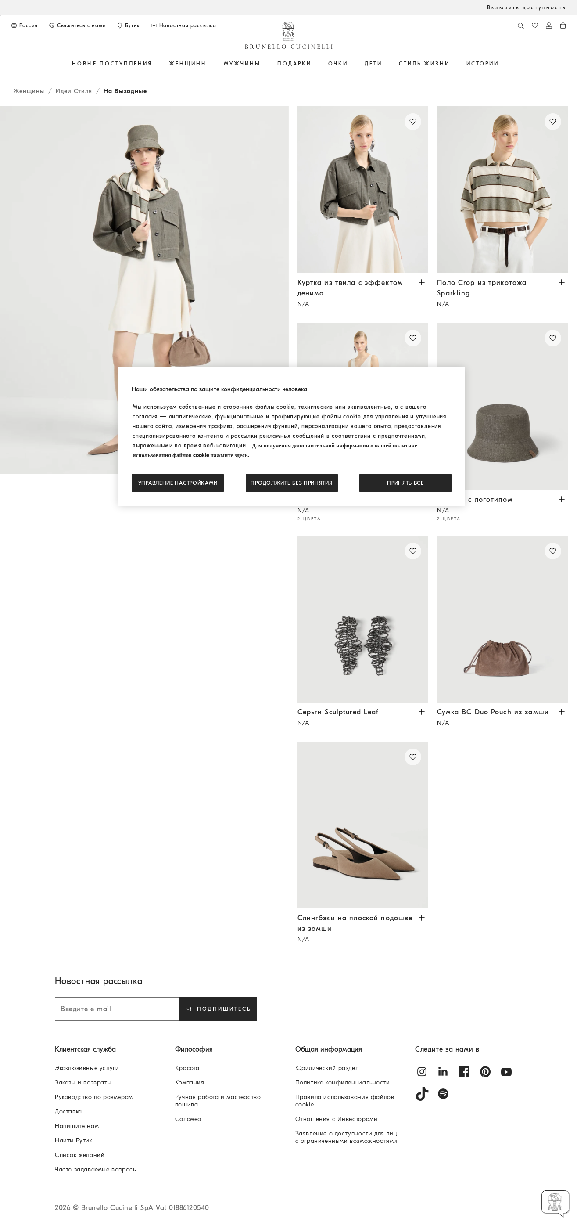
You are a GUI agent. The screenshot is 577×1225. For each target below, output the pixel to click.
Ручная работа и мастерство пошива (218, 1100)
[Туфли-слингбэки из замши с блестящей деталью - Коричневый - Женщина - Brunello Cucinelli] (363, 825)
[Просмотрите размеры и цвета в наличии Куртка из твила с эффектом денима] (421, 281)
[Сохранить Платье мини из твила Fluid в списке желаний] (413, 338)
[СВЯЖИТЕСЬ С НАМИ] (77, 25)
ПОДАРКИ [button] (294, 64)
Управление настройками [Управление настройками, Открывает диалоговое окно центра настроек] (178, 483)
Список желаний (79, 1155)
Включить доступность (526, 7)
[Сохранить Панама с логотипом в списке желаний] (553, 338)
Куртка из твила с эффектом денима (356, 294)
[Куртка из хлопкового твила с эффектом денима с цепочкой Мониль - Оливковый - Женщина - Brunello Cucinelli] (363, 189)
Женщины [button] (188, 64)
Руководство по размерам (94, 1097)
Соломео (188, 1119)
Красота (187, 1068)
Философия (194, 1049)
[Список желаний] (534, 25)
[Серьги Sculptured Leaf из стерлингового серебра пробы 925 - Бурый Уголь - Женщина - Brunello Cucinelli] (363, 619)
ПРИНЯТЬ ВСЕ (405, 483)
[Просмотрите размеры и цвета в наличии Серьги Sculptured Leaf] (421, 711)
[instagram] (422, 1071)
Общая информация (328, 1049)
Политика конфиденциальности (342, 1082)
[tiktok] (422, 1093)
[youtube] (506, 1071)
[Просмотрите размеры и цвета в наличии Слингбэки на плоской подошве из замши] (421, 917)
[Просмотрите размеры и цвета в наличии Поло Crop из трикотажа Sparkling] (561, 281)
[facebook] (464, 1071)
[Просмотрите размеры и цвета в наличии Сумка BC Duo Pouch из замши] (561, 711)
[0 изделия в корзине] (562, 25)
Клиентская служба (85, 1049)
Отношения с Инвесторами (336, 1119)
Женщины (28, 91)
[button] (144, 532)
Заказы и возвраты (83, 1082)
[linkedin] (443, 1071)
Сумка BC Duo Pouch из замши (496, 718)
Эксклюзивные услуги (87, 1068)
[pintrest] (485, 1071)
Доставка (68, 1111)
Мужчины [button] (242, 64)
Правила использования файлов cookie (344, 1100)
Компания (189, 1082)
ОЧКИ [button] (338, 64)
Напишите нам (77, 1126)
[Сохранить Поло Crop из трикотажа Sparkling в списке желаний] (553, 121)
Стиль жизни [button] (424, 64)
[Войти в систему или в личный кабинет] (548, 25)
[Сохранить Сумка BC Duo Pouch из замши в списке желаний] (553, 551)
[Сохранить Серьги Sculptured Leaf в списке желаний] (413, 551)
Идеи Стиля (74, 91)
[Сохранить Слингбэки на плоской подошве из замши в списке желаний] (413, 757)
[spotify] (443, 1093)
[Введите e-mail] (117, 1009)
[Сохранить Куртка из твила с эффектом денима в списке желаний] (413, 121)
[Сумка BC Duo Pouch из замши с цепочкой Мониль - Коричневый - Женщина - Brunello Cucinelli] (502, 619)
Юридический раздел (327, 1068)
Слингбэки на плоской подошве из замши (356, 929)
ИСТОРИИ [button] (482, 64)
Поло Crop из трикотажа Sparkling (496, 294)
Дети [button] (373, 64)
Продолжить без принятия (291, 483)
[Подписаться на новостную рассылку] (183, 25)
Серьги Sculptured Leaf (356, 718)
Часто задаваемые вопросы (96, 1169)
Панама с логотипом (496, 506)
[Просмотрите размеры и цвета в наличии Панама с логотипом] (561, 498)
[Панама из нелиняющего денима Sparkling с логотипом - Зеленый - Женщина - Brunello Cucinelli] (502, 406)
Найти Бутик (74, 1140)
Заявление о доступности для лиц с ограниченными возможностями (346, 1137)
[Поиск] (520, 25)
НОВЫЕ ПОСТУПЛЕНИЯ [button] (112, 64)
